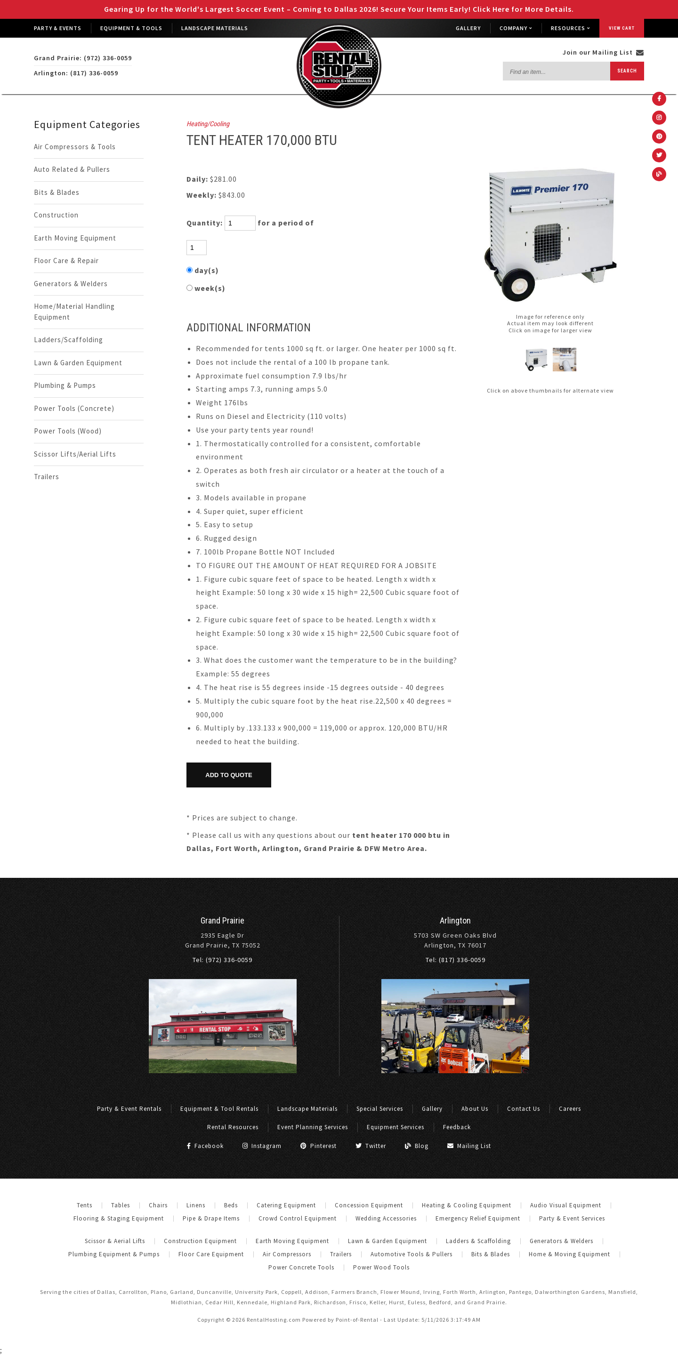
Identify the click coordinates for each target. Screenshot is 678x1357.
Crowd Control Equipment (297, 1218)
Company (516, 28)
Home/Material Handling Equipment (74, 311)
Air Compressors (287, 1254)
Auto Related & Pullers (72, 169)
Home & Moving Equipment (569, 1254)
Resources (570, 28)
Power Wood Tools (381, 1267)
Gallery (468, 28)
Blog (416, 1146)
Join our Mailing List (603, 52)
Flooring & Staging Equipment (118, 1218)
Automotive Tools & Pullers (411, 1254)
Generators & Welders (71, 283)
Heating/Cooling (207, 124)
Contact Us (523, 1109)
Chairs (158, 1205)
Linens (195, 1205)
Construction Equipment (200, 1241)
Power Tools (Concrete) (74, 408)
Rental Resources (232, 1127)
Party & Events (57, 28)
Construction (56, 214)
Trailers (46, 476)
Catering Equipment (286, 1205)
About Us (474, 1109)
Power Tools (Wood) (68, 430)
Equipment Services (395, 1127)
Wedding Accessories (386, 1218)
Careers (570, 1109)
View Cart (622, 28)
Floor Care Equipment (211, 1254)
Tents (84, 1205)
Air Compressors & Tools (75, 146)
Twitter (370, 1146)
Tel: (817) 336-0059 (455, 960)
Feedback (457, 1127)
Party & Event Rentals (129, 1109)
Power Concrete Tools (301, 1267)
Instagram (262, 1146)
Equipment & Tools (131, 28)
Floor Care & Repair (66, 260)
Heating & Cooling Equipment (466, 1205)
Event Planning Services (312, 1127)
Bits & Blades (57, 192)
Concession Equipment (369, 1205)
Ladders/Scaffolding (68, 339)
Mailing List (469, 1146)
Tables (120, 1205)
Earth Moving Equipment (75, 237)
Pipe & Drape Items (211, 1218)
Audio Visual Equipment (565, 1205)
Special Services (379, 1109)
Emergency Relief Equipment (478, 1218)
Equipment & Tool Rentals (219, 1109)
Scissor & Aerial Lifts (115, 1241)
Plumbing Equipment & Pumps (114, 1254)
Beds (231, 1205)
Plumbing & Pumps (65, 385)
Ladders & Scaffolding (478, 1241)
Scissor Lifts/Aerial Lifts (75, 454)
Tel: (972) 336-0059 (222, 960)
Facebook (205, 1146)
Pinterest (318, 1146)
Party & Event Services (572, 1218)
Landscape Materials (214, 28)
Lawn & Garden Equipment (78, 362)
